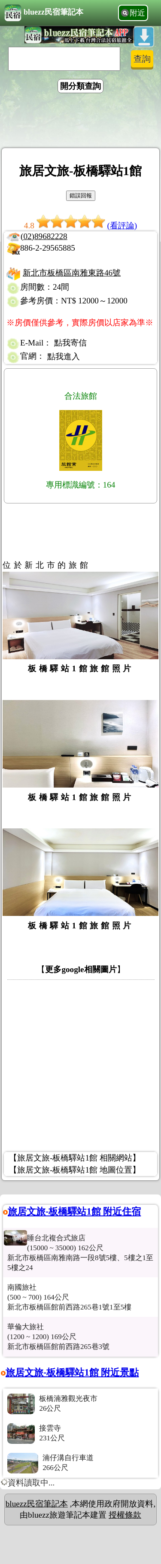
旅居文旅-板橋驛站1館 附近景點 (72, 1372)
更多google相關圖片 (80, 969)
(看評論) (122, 225)
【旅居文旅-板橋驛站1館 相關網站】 (74, 1157)
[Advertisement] (80, 121)
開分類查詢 (80, 86)
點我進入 (63, 356)
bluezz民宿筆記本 (43, 12)
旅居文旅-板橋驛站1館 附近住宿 (74, 1211)
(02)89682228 (44, 236)
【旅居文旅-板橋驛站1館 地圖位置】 (74, 1169)
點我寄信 (70, 342)
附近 (137, 13)
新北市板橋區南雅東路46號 (72, 272)
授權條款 (125, 1514)
